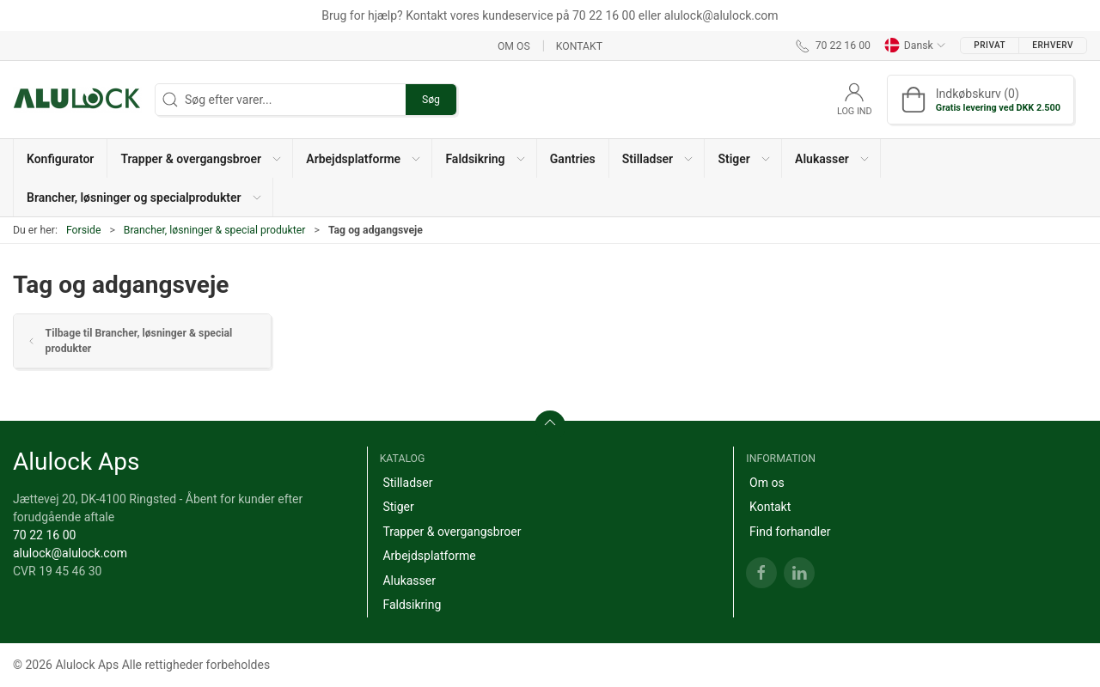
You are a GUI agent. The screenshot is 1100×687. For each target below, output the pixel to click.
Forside (83, 230)
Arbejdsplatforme (428, 555)
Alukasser (409, 580)
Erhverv (1052, 45)
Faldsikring (411, 604)
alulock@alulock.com (70, 553)
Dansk (915, 45)
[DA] (77, 99)
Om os (514, 46)
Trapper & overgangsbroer (451, 531)
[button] (200, 158)
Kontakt (579, 46)
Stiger (397, 507)
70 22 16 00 (44, 535)
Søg (431, 100)
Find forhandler (789, 531)
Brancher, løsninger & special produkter (215, 230)
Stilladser (407, 482)
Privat (989, 45)
